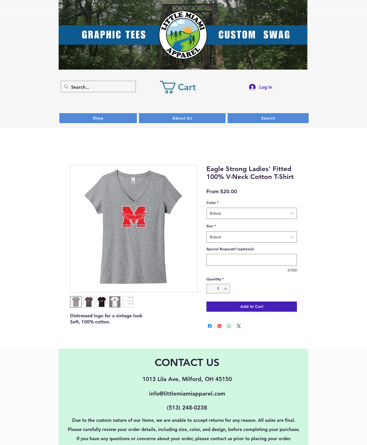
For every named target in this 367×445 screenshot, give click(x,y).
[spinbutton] (218, 288)
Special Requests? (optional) (230, 249)
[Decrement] (210, 288)
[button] (184, 87)
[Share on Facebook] (210, 326)
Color (212, 202)
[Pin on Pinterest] (219, 326)
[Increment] (226, 288)
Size (211, 226)
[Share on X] (239, 326)
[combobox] (251, 213)
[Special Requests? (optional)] (252, 260)
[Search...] (98, 87)
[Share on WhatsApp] (229, 326)
